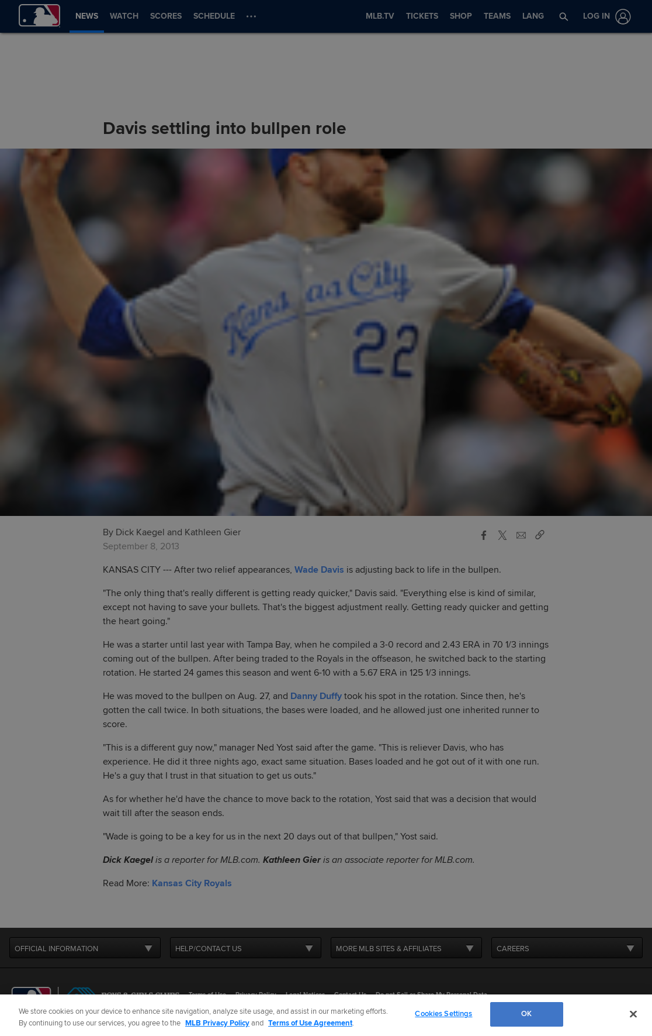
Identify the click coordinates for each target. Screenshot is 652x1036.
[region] (326, 1015)
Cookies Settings (443, 1013)
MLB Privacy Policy (217, 1023)
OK (526, 1013)
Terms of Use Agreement (310, 1023)
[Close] (633, 1014)
